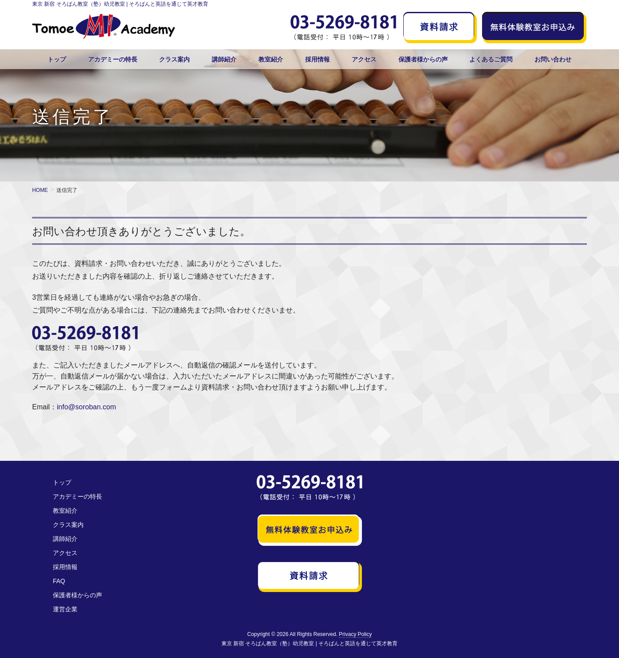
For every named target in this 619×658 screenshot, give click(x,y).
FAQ (59, 580)
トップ (62, 482)
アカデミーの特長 (77, 496)
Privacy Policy (355, 634)
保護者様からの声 (77, 595)
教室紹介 (65, 510)
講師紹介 (65, 538)
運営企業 (65, 609)
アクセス (65, 552)
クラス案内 (68, 524)
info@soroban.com (86, 407)
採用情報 (65, 566)
